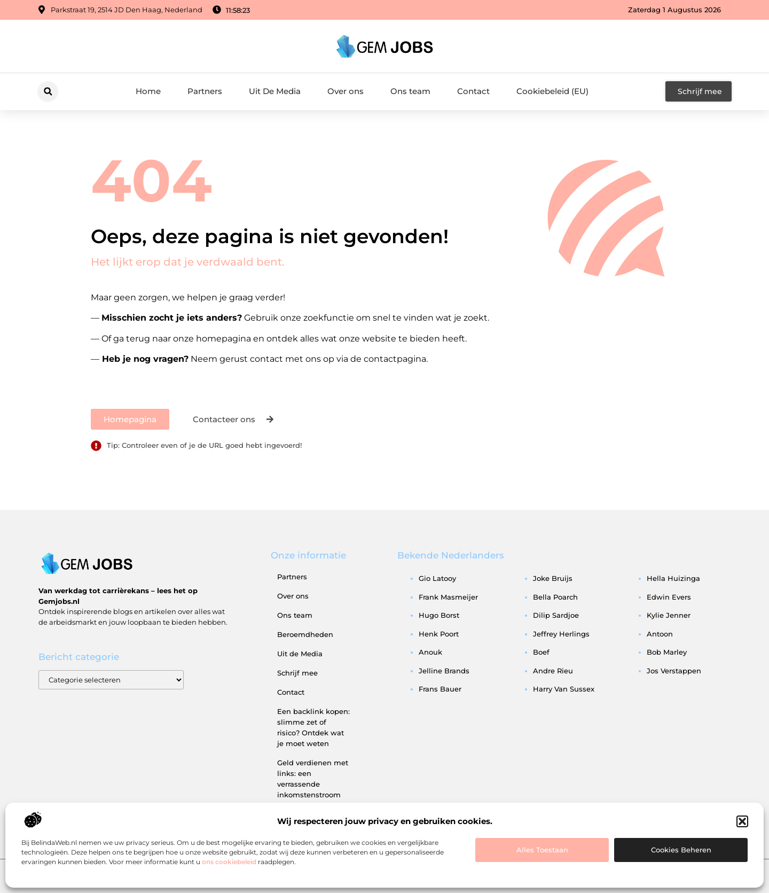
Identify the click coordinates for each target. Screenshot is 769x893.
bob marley (667, 652)
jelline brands (444, 670)
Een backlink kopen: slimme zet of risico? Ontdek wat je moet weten (313, 727)
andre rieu (553, 670)
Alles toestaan (542, 849)
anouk (430, 652)
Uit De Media (275, 91)
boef (541, 652)
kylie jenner (668, 615)
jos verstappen (674, 670)
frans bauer (440, 689)
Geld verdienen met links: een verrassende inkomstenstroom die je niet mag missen (312, 789)
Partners (204, 91)
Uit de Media (300, 653)
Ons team (410, 91)
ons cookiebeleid (229, 862)
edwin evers (669, 597)
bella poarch (555, 597)
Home (148, 91)
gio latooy (437, 578)
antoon (660, 634)
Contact (473, 91)
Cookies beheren (681, 849)
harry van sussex (563, 689)
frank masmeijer (448, 597)
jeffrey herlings (561, 634)
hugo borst (439, 615)
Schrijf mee (297, 673)
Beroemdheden (305, 634)
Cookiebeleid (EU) (552, 91)
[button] (742, 821)
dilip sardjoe (556, 615)
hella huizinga (673, 578)
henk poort (439, 634)
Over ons (345, 91)
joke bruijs (552, 578)
